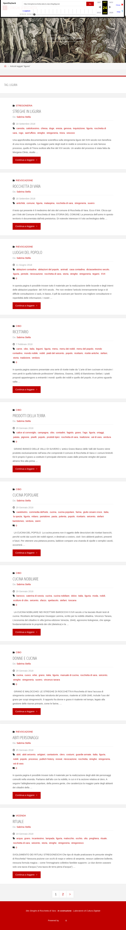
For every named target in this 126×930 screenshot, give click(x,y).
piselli (34, 437)
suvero (91, 203)
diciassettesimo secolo (97, 269)
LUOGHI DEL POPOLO (27, 252)
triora (62, 133)
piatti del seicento (55, 353)
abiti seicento (29, 754)
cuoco (28, 675)
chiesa (44, 128)
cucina (53, 512)
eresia (59, 128)
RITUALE (18, 821)
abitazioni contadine (26, 269)
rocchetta (83, 759)
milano (35, 516)
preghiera (94, 838)
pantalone (45, 516)
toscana (72, 600)
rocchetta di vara (64, 203)
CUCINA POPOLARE (26, 495)
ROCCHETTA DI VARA (26, 186)
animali (64, 269)
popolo (69, 353)
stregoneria (52, 133)
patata (16, 437)
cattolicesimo (32, 128)
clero (62, 754)
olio (85, 838)
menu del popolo (85, 349)
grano (78, 432)
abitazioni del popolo (48, 269)
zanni (37, 521)
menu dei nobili (67, 349)
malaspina (49, 203)
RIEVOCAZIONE (24, 180)
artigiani (41, 754)
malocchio (69, 838)
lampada (50, 838)
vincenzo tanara (52, 679)
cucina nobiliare (61, 596)
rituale (103, 838)
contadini (60, 432)
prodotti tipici (53, 437)
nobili (42, 353)
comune (31, 203)
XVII (103, 274)
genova (67, 128)
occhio (79, 838)
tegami (95, 274)
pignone (25, 437)
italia (32, 349)
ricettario (78, 353)
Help (118, 12)
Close (118, 5)
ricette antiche (92, 353)
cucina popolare (66, 512)
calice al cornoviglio (26, 432)
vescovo (70, 133)
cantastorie (52, 754)
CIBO (18, 326)
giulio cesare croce (92, 512)
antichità (20, 203)
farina (78, 512)
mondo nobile (31, 353)
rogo (21, 133)
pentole (24, 274)
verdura (36, 358)
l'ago (85, 432)
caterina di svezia (35, 596)
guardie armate (83, 754)
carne (19, 349)
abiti (18, 754)
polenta (62, 516)
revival (59, 759)
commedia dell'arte (38, 512)
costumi (70, 754)
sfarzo (43, 600)
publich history (47, 759)
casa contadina (77, 269)
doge (51, 128)
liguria (89, 128)
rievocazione (36, 274)
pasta (54, 516)
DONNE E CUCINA (25, 658)
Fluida (62, 920)
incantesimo (38, 838)
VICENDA (21, 815)
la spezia (17, 516)
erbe (34, 675)
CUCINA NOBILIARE (26, 579)
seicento (91, 516)
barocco (20, 596)
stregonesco (77, 843)
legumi (39, 349)
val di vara (96, 437)
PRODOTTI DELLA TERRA (29, 415)
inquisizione (79, 128)
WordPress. (72, 920)
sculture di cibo (20, 600)
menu (55, 349)
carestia (20, 128)
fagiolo (70, 432)
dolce (74, 596)
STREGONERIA (24, 105)
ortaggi (100, 432)
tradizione (25, 358)
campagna (43, 432)
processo (33, 759)
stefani (103, 353)
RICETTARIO (20, 332)
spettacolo (53, 600)
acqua (19, 838)
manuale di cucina (69, 675)
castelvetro (21, 512)
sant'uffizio (30, 133)
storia (65, 274)
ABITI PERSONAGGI (25, 737)
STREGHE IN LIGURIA (27, 111)
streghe (41, 133)
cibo (26, 349)
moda (95, 596)
